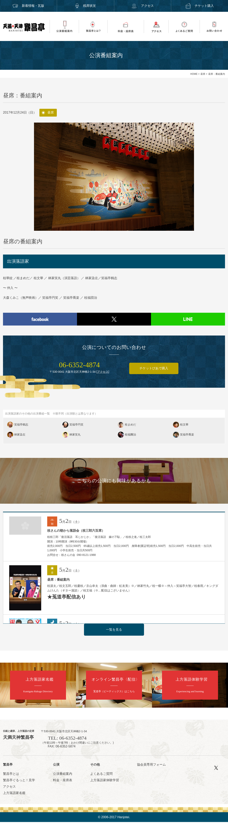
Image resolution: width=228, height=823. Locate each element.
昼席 (202, 74)
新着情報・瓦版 (28, 5)
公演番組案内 (62, 774)
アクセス (142, 5)
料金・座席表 (62, 781)
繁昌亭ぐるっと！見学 (19, 781)
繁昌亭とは (11, 774)
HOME (193, 74)
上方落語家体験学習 (104, 781)
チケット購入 (199, 5)
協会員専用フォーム (151, 765)
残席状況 (85, 5)
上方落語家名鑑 (14, 793)
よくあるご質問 (101, 774)
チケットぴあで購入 (153, 369)
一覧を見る (114, 630)
